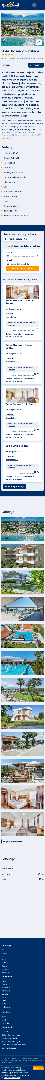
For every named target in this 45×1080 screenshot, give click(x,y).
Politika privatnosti (9, 1038)
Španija (5, 963)
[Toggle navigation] (40, 5)
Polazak (9, 252)
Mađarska (6, 987)
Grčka (4, 950)
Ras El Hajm (6, 1023)
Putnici (9, 260)
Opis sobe (10, 456)
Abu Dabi (5, 1020)
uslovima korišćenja (12, 1078)
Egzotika (6, 1012)
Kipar (4, 956)
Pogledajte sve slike (12, 841)
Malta (4, 959)
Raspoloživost (12, 460)
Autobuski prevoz (9, 1048)
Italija (4, 981)
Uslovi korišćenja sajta (11, 1041)
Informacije (7, 1027)
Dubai (4, 1016)
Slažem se (38, 1068)
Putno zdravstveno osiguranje (14, 1045)
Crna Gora (6, 969)
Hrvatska (5, 972)
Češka (4, 984)
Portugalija (6, 1007)
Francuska (6, 991)
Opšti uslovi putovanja (11, 1035)
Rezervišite (36, 65)
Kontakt (5, 1032)
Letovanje (6, 945)
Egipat (4, 953)
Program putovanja (14, 486)
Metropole (7, 976)
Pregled (5, 65)
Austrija (5, 994)
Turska (4, 966)
